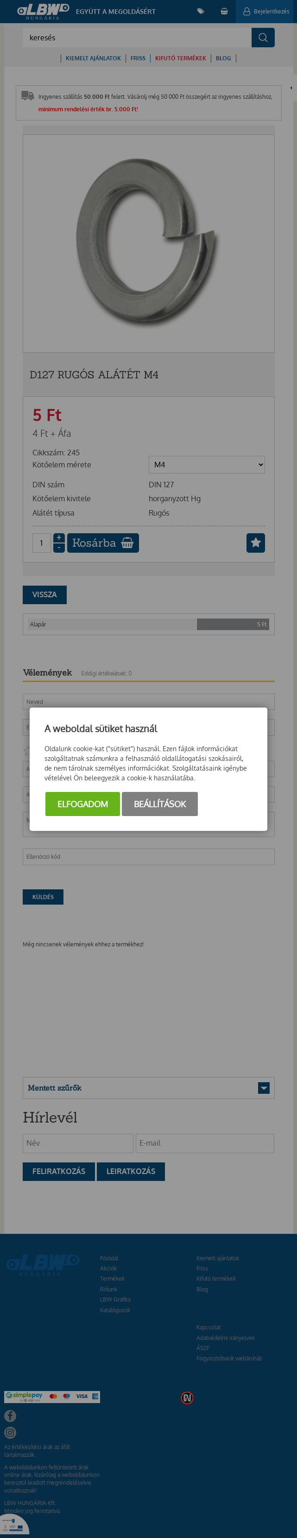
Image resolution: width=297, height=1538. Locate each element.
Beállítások (160, 804)
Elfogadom (82, 804)
